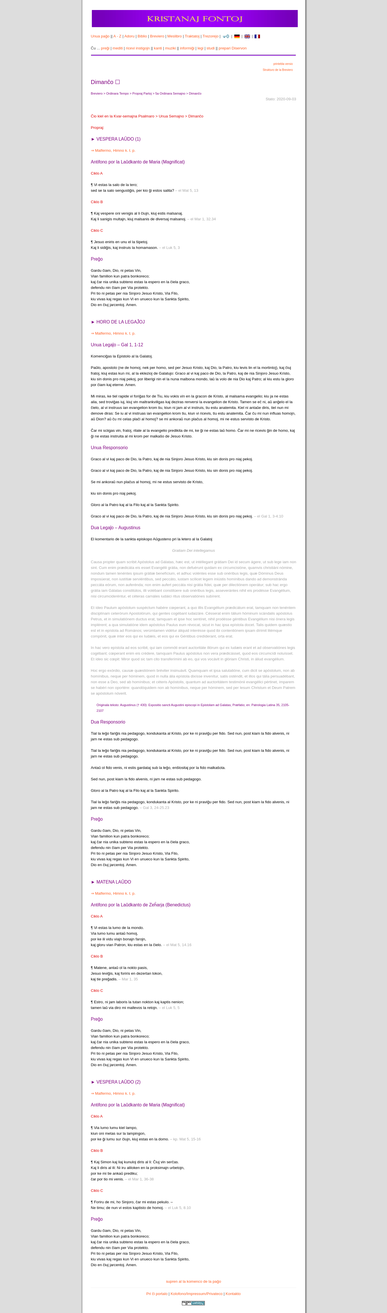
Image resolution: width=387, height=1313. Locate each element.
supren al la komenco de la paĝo (193, 1281)
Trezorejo (211, 36)
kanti (158, 48)
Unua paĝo (100, 36)
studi (211, 48)
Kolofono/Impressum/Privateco (196, 1294)
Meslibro (174, 36)
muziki (170, 48)
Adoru (129, 36)
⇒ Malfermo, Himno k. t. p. (113, 150)
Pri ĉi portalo (157, 1294)
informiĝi (187, 48)
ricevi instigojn (138, 48)
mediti (118, 48)
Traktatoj (192, 36)
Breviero (157, 36)
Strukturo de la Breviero (278, 69)
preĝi (105, 48)
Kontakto (233, 1294)
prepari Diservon (233, 48)
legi (200, 48)
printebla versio (283, 63)
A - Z (117, 36)
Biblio (142, 36)
